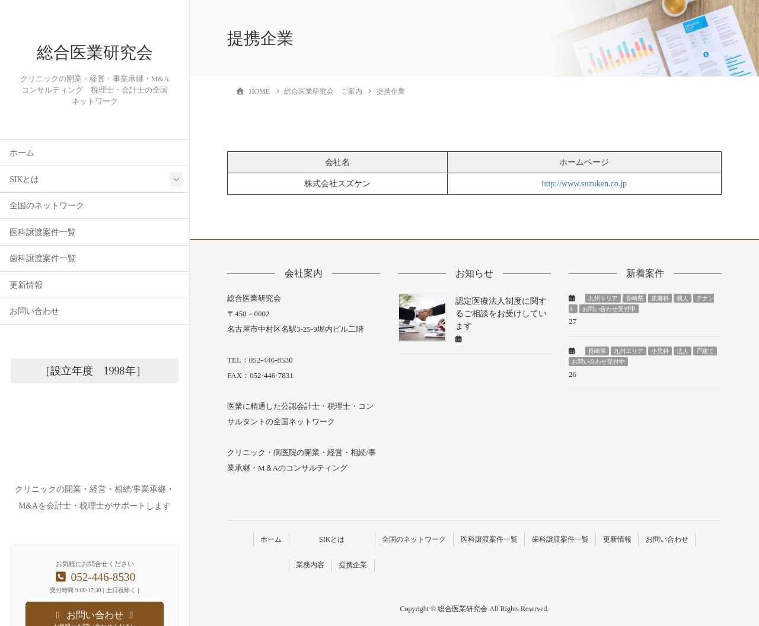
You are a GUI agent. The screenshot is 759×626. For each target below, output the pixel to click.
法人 (682, 351)
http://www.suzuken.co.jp (584, 183)
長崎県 (634, 298)
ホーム (21, 187)
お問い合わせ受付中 (609, 309)
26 (572, 374)
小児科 (660, 351)
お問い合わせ (34, 346)
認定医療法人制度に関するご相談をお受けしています (501, 314)
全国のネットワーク (46, 240)
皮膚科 (660, 298)
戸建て (705, 351)
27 (572, 321)
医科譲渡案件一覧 (42, 266)
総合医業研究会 (95, 70)
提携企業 (352, 564)
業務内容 (308, 564)
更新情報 (26, 319)
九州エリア (603, 298)
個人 (682, 298)
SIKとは (24, 213)
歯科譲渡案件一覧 (42, 293)
